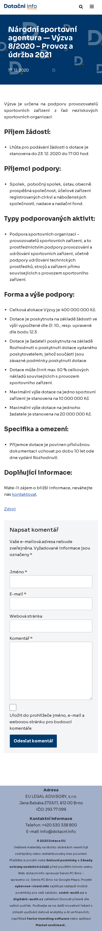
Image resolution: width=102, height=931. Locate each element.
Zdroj (10, 508)
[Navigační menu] (92, 6)
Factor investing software (48, 918)
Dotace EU (57, 841)
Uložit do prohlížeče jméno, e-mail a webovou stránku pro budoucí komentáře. (47, 722)
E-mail (18, 594)
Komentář (21, 638)
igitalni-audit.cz (29, 899)
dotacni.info (35, 873)
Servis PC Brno (71, 873)
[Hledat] (81, 7)
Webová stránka (26, 616)
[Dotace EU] (20, 6)
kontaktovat (24, 494)
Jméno (18, 571)
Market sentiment (50, 925)
